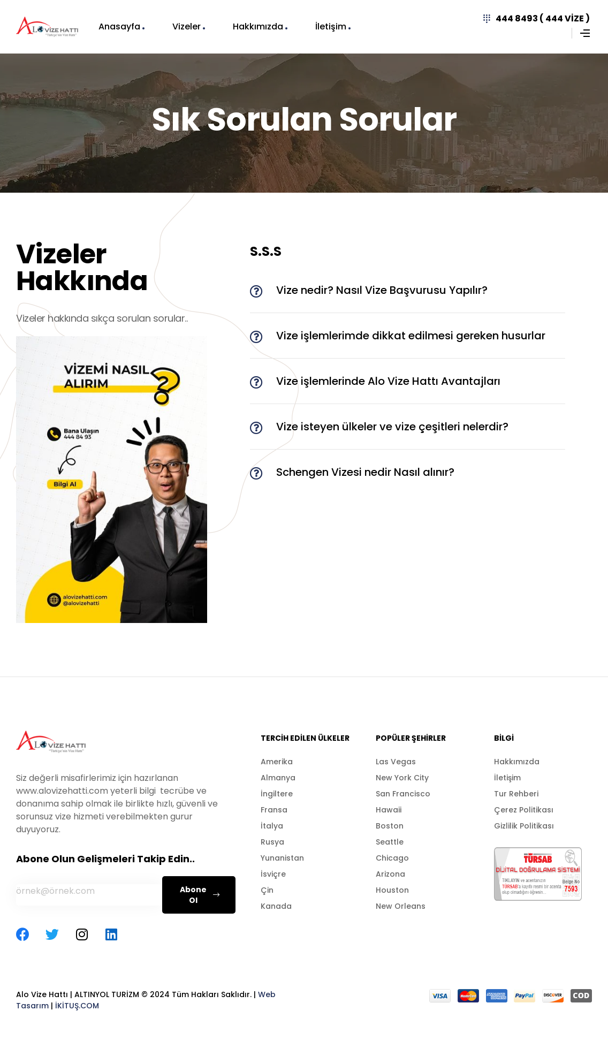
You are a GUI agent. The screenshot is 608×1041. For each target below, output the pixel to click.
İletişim (330, 26)
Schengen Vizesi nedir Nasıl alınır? (365, 472)
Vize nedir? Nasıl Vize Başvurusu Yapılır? (382, 290)
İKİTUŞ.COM (77, 1005)
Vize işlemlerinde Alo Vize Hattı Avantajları (388, 381)
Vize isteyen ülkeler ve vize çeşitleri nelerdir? (392, 426)
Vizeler (186, 26)
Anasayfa (119, 26)
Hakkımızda (258, 26)
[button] (407, 290)
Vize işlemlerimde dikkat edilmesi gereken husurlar (410, 335)
